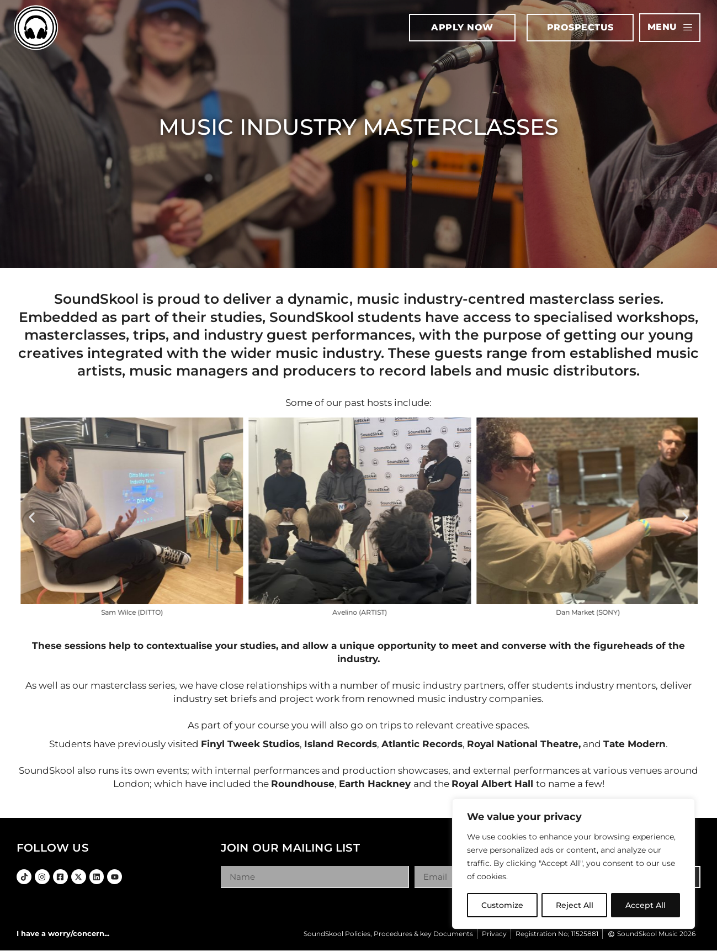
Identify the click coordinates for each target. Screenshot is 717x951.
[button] (32, 517)
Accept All (646, 905)
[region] (573, 864)
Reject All (574, 905)
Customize (502, 905)
